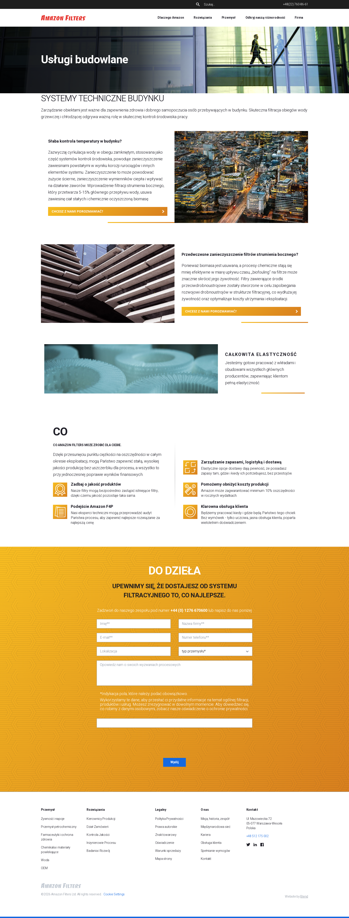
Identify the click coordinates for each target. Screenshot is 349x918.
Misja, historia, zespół (215, 819)
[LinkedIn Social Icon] (255, 844)
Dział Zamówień (98, 827)
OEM (44, 868)
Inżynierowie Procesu (101, 843)
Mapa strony (163, 858)
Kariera (206, 835)
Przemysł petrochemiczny (58, 827)
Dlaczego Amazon (171, 17)
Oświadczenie (164, 843)
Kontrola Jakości (98, 835)
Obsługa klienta (211, 843)
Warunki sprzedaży (168, 850)
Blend (304, 896)
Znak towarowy (166, 835)
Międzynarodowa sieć (215, 827)
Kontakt (206, 858)
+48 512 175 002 (257, 836)
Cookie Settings (114, 894)
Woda (45, 860)
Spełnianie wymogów (215, 850)
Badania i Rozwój (98, 850)
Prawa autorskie (166, 827)
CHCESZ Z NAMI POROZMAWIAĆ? (77, 211)
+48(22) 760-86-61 (295, 4)
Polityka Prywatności (169, 819)
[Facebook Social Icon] (262, 844)
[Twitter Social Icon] (248, 844)
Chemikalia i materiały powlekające (55, 849)
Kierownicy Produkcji (101, 819)
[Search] (240, 4)
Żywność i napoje (53, 819)
